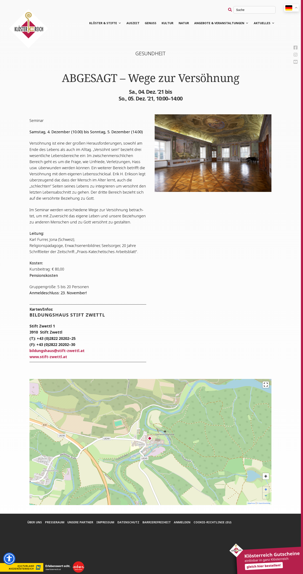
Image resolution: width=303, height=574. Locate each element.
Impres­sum (105, 522)
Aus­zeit (133, 23)
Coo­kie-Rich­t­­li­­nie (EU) (213, 522)
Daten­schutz (129, 522)
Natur (184, 23)
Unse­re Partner (80, 522)
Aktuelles (264, 23)
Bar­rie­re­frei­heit (157, 522)
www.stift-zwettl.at (48, 356)
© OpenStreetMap (263, 503)
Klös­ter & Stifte (105, 23)
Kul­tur (167, 23)
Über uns (34, 522)
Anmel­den (182, 522)
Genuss (150, 23)
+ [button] (266, 489)
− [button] (265, 495)
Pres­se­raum (54, 522)
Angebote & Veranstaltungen (221, 23)
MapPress (251, 503)
